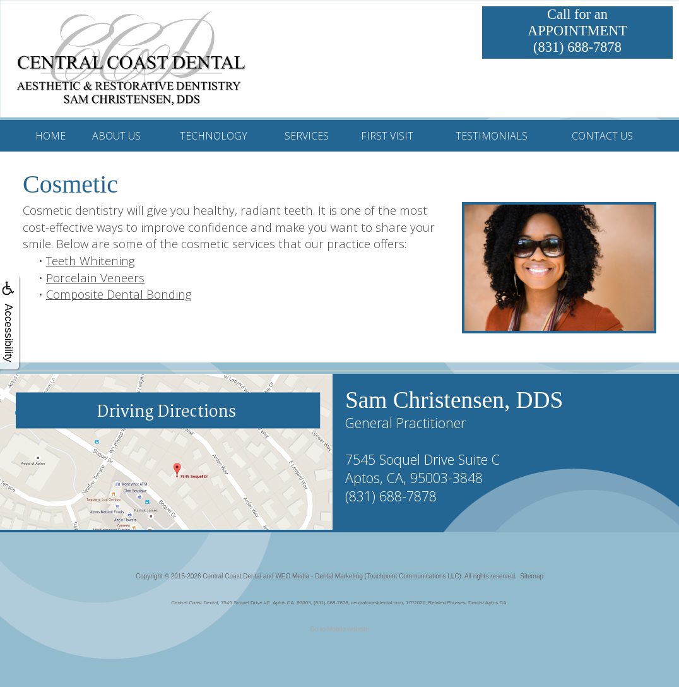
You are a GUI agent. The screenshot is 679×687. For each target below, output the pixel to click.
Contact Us (602, 136)
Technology (213, 136)
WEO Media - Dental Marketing (318, 576)
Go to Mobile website (339, 629)
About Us (116, 136)
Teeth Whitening (90, 260)
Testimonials (492, 136)
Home (50, 136)
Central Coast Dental (232, 576)
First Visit (387, 136)
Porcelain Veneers (95, 277)
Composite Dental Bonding (118, 294)
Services (307, 136)
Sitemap (531, 576)
